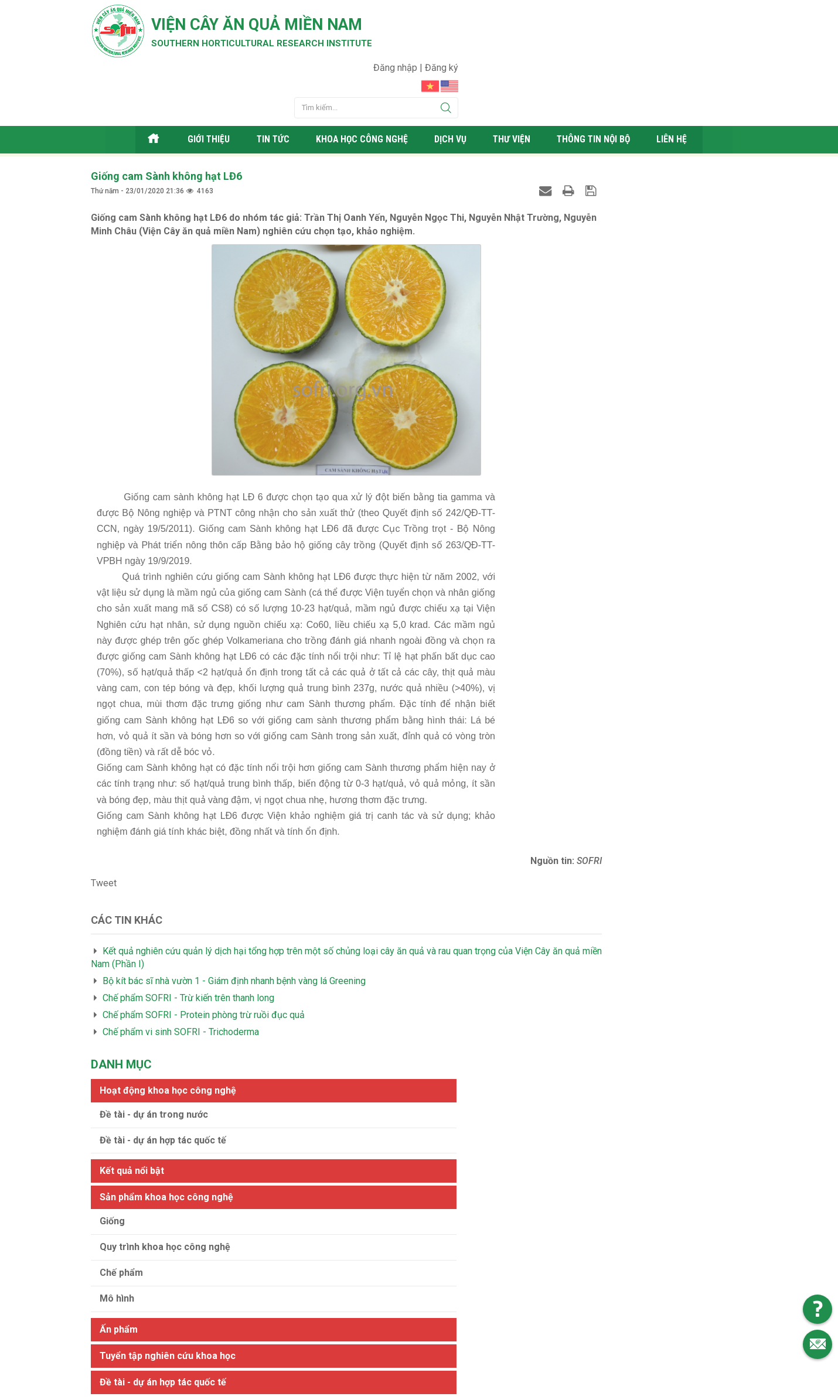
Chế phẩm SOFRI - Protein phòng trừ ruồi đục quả (204, 965)
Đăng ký (730, 15)
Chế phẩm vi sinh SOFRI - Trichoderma (181, 981)
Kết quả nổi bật (577, 232)
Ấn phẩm (564, 391)
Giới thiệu (204, 90)
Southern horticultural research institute (284, 48)
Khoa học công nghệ (362, 90)
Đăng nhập (685, 15)
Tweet (104, 833)
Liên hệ (682, 90)
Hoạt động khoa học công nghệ (613, 152)
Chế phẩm (566, 334)
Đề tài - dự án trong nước (599, 176)
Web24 (529, 1388)
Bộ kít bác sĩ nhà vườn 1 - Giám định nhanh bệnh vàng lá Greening (234, 931)
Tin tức (269, 90)
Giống (557, 283)
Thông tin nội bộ (601, 90)
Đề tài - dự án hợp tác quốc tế (608, 201)
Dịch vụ (454, 90)
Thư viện (516, 90)
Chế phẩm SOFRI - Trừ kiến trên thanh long (188, 948)
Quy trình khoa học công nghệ (610, 309)
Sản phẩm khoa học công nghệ (612, 259)
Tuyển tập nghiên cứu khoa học (613, 417)
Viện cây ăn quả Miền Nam (283, 26)
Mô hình (562, 360)
